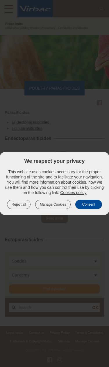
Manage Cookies (53, 204)
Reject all (19, 204)
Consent (88, 204)
